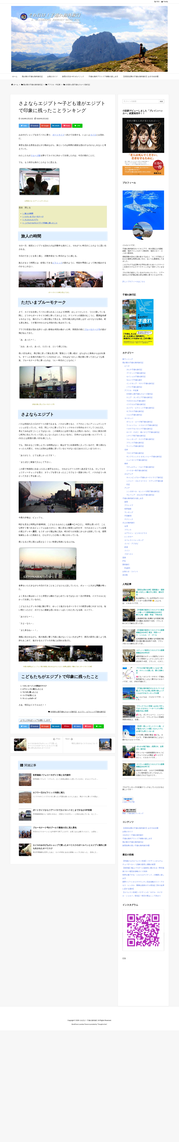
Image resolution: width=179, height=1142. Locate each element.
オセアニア (128, 474)
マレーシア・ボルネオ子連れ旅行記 (140, 495)
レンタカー (128, 537)
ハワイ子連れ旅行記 (134, 387)
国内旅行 (125, 564)
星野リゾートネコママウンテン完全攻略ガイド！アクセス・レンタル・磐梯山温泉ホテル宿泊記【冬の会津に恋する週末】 (143, 885)
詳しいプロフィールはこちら (133, 281)
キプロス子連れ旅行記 (135, 411)
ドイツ (127, 551)
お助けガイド (127, 832)
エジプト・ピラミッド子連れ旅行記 (92, 712)
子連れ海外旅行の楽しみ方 (132, 498)
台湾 (126, 526)
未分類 (125, 575)
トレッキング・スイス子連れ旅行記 (140, 439)
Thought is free (102, 1024)
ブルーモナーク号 (92, 329)
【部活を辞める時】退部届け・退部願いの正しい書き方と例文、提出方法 (150, 592)
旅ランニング (127, 359)
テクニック (128, 519)
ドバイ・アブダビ (131, 544)
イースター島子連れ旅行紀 (136, 470)
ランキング (128, 512)
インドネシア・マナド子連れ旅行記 (140, 383)
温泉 (124, 558)
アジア (127, 488)
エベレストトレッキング (134, 540)
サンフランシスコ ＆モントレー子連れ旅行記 (144, 457)
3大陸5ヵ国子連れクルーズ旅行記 (78, 85)
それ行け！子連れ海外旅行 (132, 835)
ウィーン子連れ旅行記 (135, 446)
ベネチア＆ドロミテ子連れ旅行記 (139, 429)
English (127, 568)
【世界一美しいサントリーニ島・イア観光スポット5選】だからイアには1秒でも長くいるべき (150, 728)
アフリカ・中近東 (53, 85)
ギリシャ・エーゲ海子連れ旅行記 (139, 422)
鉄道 (126, 547)
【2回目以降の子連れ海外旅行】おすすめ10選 (140, 828)
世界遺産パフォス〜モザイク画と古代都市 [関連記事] (52, 775)
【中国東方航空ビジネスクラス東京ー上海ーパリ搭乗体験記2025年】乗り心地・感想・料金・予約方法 (150, 612)
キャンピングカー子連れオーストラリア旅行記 (144, 477)
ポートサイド (58, 135)
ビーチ (127, 366)
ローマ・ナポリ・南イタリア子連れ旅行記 (142, 432)
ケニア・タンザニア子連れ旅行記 (139, 397)
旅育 (126, 502)
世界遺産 (127, 509)
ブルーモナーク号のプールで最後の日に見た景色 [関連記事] (55, 828)
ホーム (15, 85)
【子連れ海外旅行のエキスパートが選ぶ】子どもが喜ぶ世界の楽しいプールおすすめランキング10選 (150, 690)
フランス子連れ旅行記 (135, 443)
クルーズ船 (36, 155)
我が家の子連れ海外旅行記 (33, 85)
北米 (126, 450)
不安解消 (127, 516)
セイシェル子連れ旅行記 (136, 376)
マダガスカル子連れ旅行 (136, 401)
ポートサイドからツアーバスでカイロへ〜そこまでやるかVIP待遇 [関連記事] (62, 810)
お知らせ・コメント (130, 571)
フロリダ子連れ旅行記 (135, 453)
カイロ (93, 135)
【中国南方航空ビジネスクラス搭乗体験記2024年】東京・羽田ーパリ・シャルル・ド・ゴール (150, 632)
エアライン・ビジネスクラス (135, 533)
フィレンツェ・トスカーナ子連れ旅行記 (142, 425)
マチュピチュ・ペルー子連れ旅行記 (140, 467)
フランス (127, 530)
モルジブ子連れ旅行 (134, 380)
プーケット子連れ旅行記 (136, 373)
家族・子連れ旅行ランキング (132, 813)
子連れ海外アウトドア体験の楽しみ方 (137, 838)
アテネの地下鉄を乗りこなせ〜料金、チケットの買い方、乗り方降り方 (150, 670)
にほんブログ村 (128, 802)
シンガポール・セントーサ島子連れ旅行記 (142, 491)
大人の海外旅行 (128, 523)
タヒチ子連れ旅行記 (134, 370)
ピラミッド (57, 263)
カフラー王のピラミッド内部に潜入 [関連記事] (49, 793)
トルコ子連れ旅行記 (134, 415)
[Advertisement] (143, 977)
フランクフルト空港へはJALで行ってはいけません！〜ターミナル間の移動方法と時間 (150, 708)
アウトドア (128, 505)
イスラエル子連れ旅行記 (136, 404)
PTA (124, 561)
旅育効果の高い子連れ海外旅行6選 (136, 845)
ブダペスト (128, 554)
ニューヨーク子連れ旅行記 (136, 460)
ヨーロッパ (128, 418)
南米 (126, 464)
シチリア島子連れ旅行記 (136, 436)
